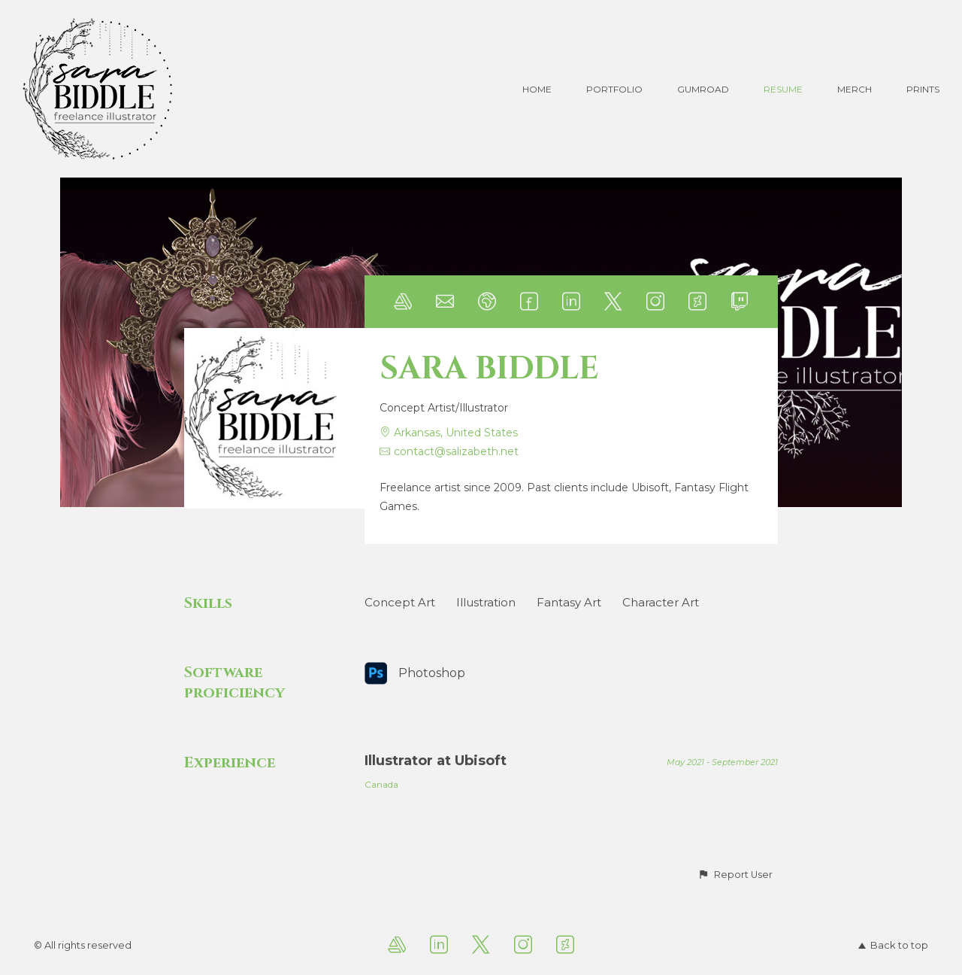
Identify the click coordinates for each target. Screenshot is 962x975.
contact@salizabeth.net (456, 451)
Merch (854, 89)
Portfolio (614, 89)
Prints (922, 89)
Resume (783, 89)
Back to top (893, 945)
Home (537, 89)
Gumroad (703, 89)
